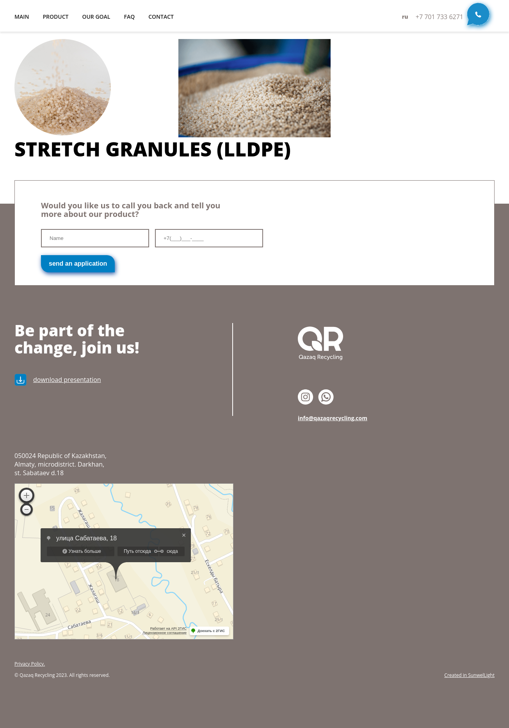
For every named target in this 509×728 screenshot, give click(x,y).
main (21, 17)
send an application (78, 263)
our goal (96, 17)
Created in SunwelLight (469, 675)
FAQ (129, 17)
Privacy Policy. (29, 664)
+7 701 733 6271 (439, 16)
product (55, 17)
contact (161, 17)
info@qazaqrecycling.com (332, 418)
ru (405, 16)
